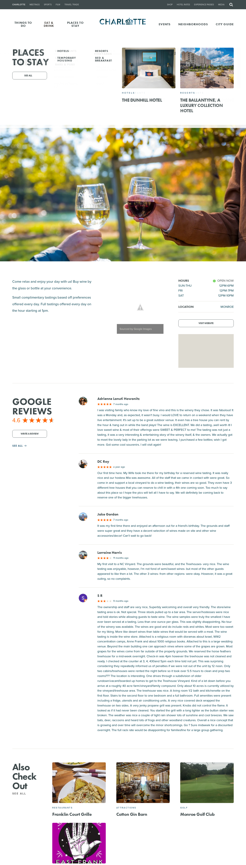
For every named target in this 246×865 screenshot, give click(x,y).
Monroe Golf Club (197, 814)
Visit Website (206, 323)
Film (58, 4)
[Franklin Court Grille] (79, 782)
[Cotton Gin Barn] (143, 782)
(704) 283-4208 (122, 94)
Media (221, 4)
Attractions (126, 807)
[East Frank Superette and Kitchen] (79, 843)
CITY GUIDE (225, 24)
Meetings (35, 4)
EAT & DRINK (49, 24)
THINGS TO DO (23, 24)
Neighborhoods (193, 24)
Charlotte (18, 4)
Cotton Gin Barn (131, 814)
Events (164, 24)
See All (21, 793)
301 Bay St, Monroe (132, 90)
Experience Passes (204, 4)
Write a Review (30, 433)
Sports (48, 4)
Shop (170, 4)
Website (155, 94)
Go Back (10, 54)
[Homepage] (123, 24)
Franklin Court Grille (72, 814)
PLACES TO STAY (75, 24)
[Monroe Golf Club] (207, 782)
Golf (184, 807)
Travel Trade (71, 4)
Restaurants (62, 807)
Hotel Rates (183, 4)
